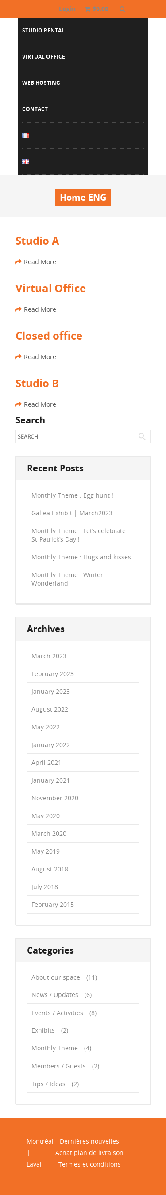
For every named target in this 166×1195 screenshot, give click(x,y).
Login (67, 8)
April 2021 (46, 762)
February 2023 (52, 673)
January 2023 (50, 691)
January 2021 (50, 780)
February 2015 (52, 904)
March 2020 (48, 833)
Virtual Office (50, 288)
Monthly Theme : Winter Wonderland (67, 578)
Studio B (37, 383)
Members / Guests (58, 1066)
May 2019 (45, 851)
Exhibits (43, 1030)
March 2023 (48, 656)
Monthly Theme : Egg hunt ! (72, 495)
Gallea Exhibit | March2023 (71, 513)
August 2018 (49, 869)
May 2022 (45, 727)
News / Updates (54, 994)
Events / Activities (57, 1013)
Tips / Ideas (48, 1084)
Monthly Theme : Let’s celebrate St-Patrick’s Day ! (78, 534)
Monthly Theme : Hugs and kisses (81, 557)
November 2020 (54, 798)
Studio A (37, 240)
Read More (35, 261)
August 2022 (49, 709)
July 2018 (44, 886)
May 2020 (45, 815)
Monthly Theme (54, 1048)
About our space (55, 977)
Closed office (48, 335)
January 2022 (50, 744)
